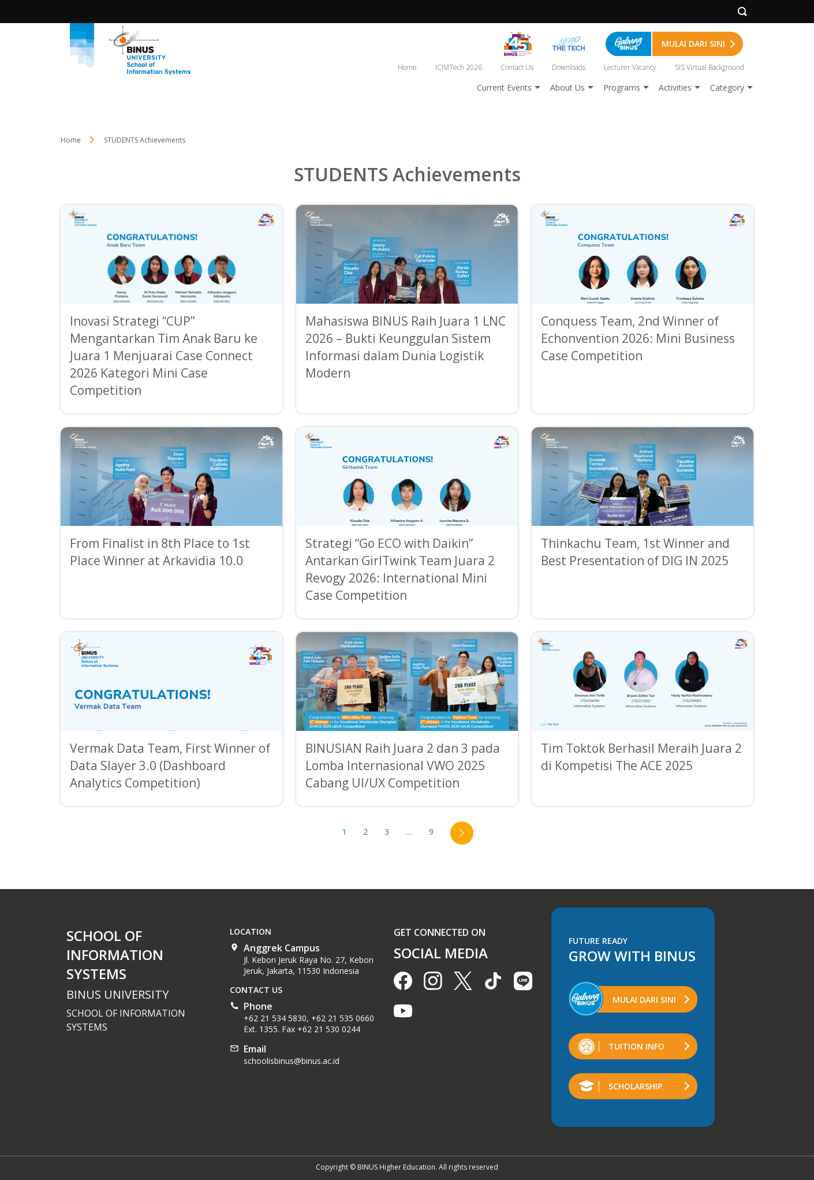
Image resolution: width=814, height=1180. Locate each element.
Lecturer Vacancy (630, 67)
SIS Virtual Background (709, 67)
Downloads (568, 67)
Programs (621, 87)
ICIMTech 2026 (458, 67)
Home (407, 67)
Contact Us (517, 67)
